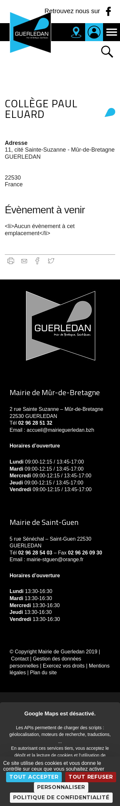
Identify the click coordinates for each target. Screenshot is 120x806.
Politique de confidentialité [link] (61, 797)
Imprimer (11, 261)
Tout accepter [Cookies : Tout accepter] (34, 777)
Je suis (94, 32)
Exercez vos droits (64, 666)
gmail (24, 261)
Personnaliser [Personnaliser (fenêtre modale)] (61, 787)
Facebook (38, 261)
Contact (19, 658)
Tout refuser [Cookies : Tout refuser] (90, 777)
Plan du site (43, 672)
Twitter (51, 261)
